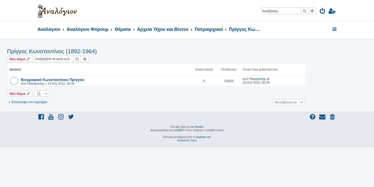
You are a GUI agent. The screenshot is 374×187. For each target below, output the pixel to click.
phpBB (178, 130)
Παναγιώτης (66, 83)
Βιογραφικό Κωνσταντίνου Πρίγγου (83, 79)
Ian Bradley (197, 126)
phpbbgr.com (203, 137)
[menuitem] (323, 12)
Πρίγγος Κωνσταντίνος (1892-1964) (82, 51)
